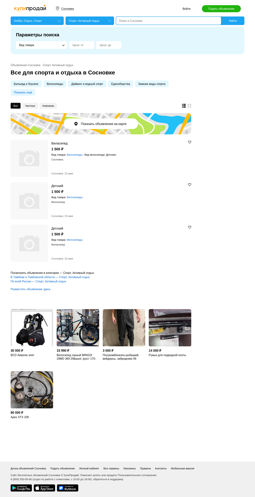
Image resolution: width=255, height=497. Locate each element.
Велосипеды (55, 83)
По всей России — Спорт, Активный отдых (38, 281)
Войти (187, 8)
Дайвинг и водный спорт (87, 83)
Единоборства (120, 83)
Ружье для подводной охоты (167, 355)
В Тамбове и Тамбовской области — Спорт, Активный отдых (50, 277)
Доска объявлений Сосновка (28, 468)
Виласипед (59, 143)
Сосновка (67, 8)
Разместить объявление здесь (31, 289)
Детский (57, 186)
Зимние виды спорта (152, 83)
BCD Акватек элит (22, 355)
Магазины (130, 468)
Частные (30, 105)
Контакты (161, 468)
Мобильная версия (182, 468)
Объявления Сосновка (25, 65)
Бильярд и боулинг (26, 83)
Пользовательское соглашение (137, 475)
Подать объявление (221, 8)
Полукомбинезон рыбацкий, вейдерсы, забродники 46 (121, 357)
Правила (145, 468)
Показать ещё (23, 92)
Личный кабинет (89, 468)
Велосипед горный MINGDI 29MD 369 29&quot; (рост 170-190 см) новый (76, 357)
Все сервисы (111, 468)
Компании (48, 105)
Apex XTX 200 (20, 417)
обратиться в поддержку (108, 479)
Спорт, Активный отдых (58, 65)
